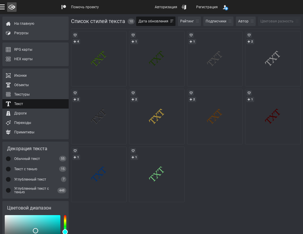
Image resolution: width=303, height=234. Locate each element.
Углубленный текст (30, 179)
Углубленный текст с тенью (31, 190)
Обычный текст (27, 159)
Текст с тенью (25, 169)
